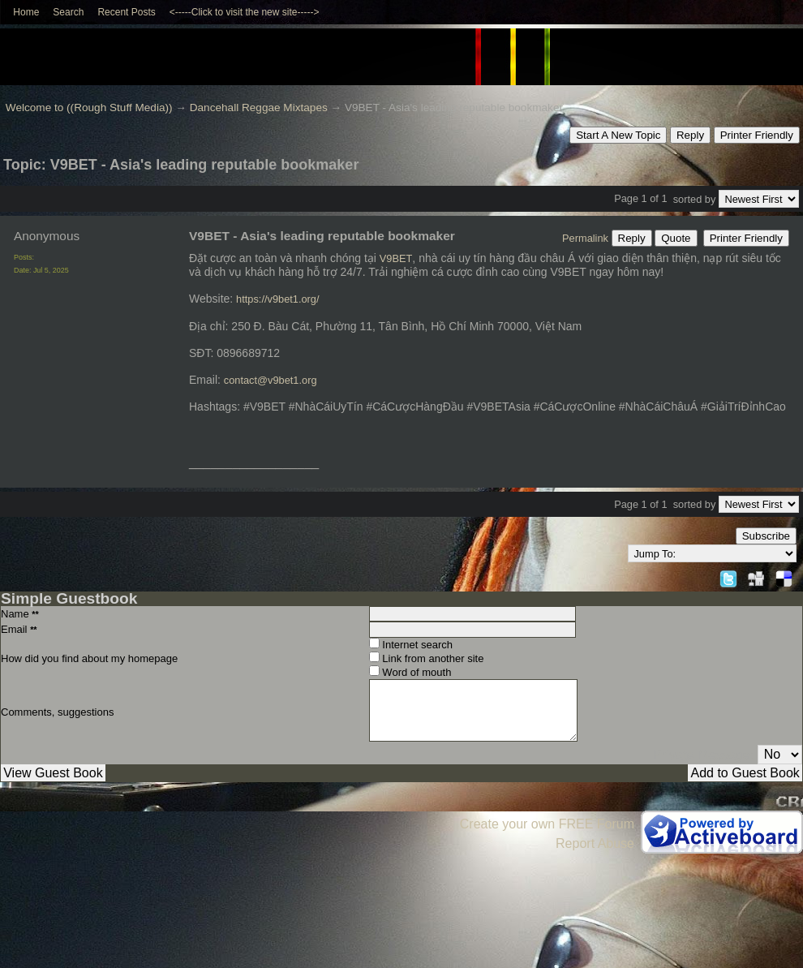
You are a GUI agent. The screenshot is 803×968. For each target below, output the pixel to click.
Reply (690, 135)
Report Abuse (595, 843)
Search (68, 12)
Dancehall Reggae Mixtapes (259, 107)
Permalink (585, 238)
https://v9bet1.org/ (277, 299)
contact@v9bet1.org (270, 380)
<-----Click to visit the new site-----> (245, 12)
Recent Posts (126, 12)
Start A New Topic (618, 135)
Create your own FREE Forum (547, 824)
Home (26, 12)
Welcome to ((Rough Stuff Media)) (89, 107)
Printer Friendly (756, 135)
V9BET (396, 258)
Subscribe (766, 536)
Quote (675, 238)
